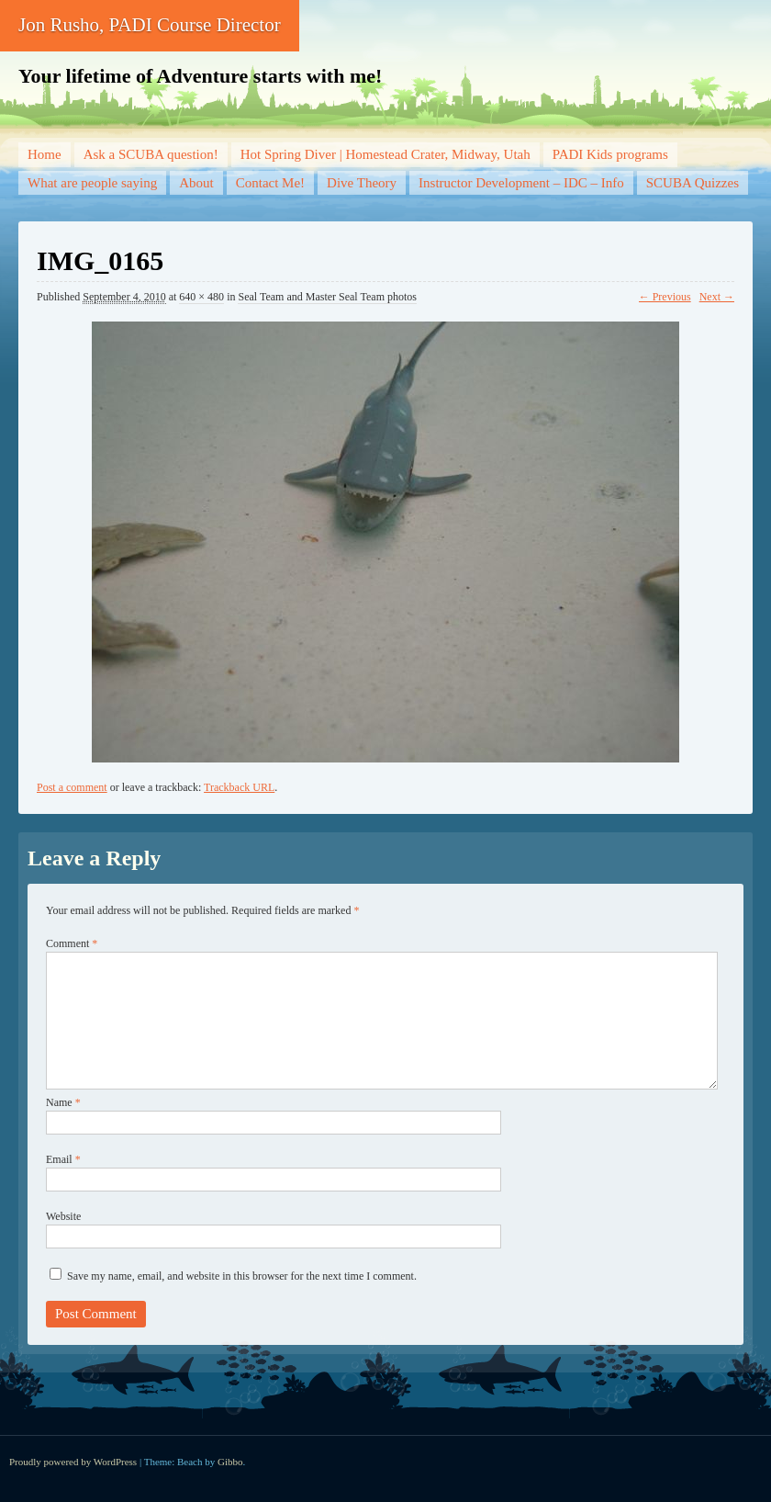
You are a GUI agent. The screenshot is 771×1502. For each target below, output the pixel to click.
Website (63, 1216)
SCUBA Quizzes (692, 182)
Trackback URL (239, 787)
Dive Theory (362, 182)
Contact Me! (270, 182)
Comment (71, 943)
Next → (716, 296)
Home (44, 154)
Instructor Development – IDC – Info (521, 182)
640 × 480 (201, 296)
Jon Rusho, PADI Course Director (149, 25)
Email (63, 1159)
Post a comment (72, 787)
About (196, 182)
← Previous (665, 296)
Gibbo (230, 1461)
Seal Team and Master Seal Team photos (327, 296)
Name (63, 1102)
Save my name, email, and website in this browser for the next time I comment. (242, 1276)
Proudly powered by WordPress (73, 1461)
